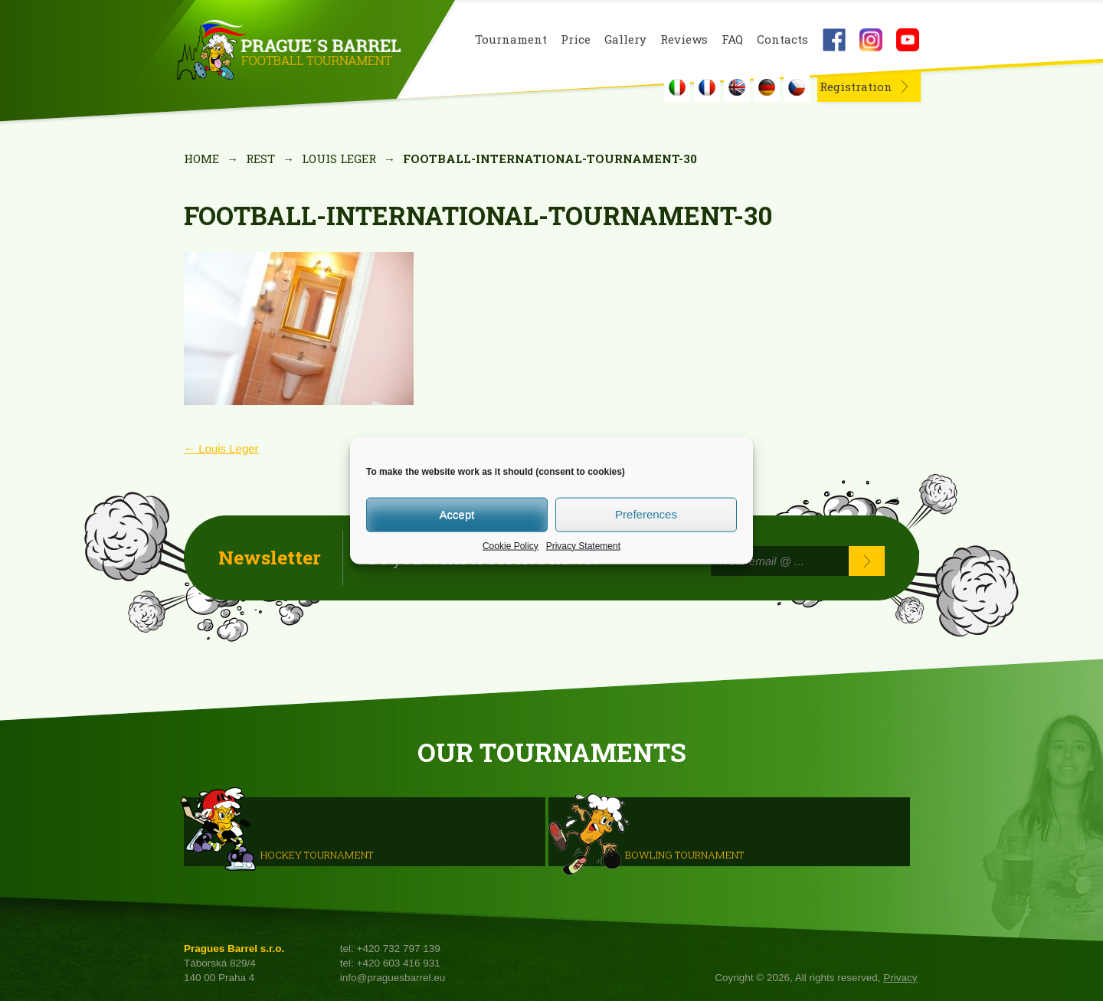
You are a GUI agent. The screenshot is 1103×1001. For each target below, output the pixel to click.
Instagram (870, 39)
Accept (457, 514)
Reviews (684, 39)
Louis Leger (339, 158)
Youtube (907, 39)
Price (576, 39)
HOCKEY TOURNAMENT (316, 854)
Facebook (834, 39)
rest (260, 158)
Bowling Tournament (684, 854)
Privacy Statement (583, 545)
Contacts (782, 39)
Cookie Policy (510, 545)
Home (201, 158)
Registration (856, 86)
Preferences (646, 514)
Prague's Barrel (288, 51)
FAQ (732, 39)
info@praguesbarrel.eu (393, 977)
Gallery (625, 39)
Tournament (511, 39)
